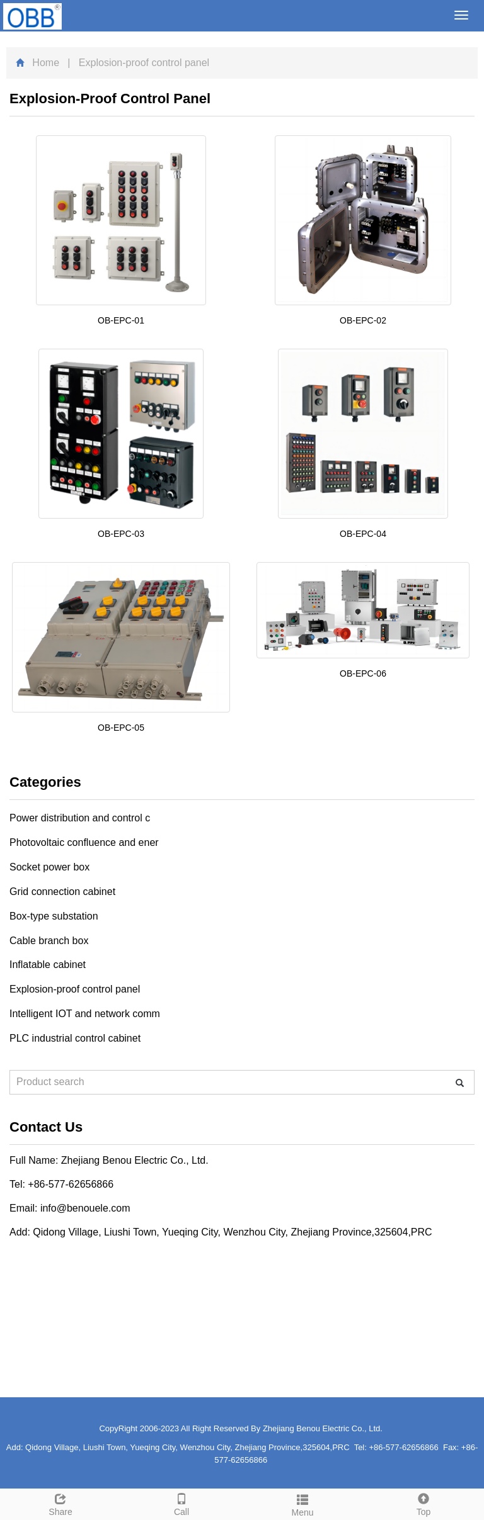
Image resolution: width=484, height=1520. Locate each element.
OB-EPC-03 (121, 534)
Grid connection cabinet (62, 891)
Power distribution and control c (79, 818)
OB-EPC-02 (363, 320)
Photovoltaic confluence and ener (84, 842)
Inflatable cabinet (47, 964)
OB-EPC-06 (363, 673)
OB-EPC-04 (363, 534)
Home (45, 62)
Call (181, 1503)
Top (423, 1503)
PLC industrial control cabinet (75, 1038)
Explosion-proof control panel (74, 989)
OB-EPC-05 (121, 728)
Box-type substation (53, 916)
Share (60, 1503)
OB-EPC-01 (121, 320)
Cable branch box (48, 940)
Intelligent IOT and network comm (84, 1013)
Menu (302, 1503)
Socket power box (49, 867)
